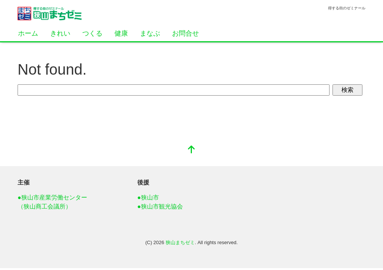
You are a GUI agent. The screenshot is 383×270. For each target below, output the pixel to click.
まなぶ (150, 33)
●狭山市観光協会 (160, 206)
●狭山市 (148, 197)
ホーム (28, 33)
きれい (60, 33)
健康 (121, 33)
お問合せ (185, 33)
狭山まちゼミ (180, 242)
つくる (92, 33)
